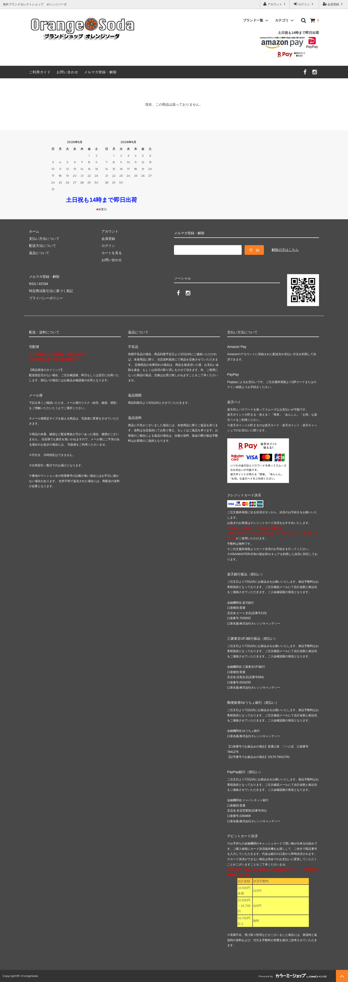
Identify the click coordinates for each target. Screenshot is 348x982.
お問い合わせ (67, 72)
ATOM (43, 284)
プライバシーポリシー (46, 298)
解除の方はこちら (285, 250)
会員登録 (333, 4)
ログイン (304, 4)
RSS (32, 284)
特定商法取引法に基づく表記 (51, 291)
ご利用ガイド (40, 72)
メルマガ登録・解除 (100, 72)
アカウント (275, 4)
